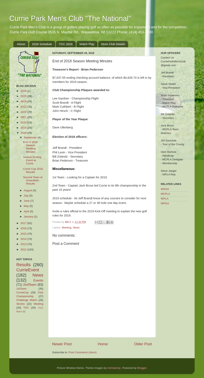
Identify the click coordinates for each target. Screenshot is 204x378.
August (28, 190)
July (26, 195)
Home (21, 44)
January (29, 216)
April (27, 211)
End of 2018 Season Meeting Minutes (30, 147)
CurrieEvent (27, 269)
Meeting (66, 227)
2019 (24, 127)
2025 (24, 96)
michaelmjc (114, 367)
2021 (24, 117)
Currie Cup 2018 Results (33, 170)
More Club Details (113, 44)
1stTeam (21, 288)
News (76, 227)
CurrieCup (22, 292)
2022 (24, 111)
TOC (26, 307)
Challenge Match (26, 300)
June (27, 200)
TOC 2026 (66, 44)
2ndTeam (29, 284)
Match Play (86, 44)
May (26, 205)
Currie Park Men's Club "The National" (70, 18)
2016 (24, 228)
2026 (24, 90)
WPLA (164, 198)
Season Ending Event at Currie (32, 160)
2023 (24, 106)
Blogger (141, 367)
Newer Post (62, 344)
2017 (24, 223)
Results (23, 264)
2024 (24, 101)
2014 (24, 238)
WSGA (165, 189)
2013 (24, 244)
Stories (20, 303)
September (31, 137)
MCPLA (165, 193)
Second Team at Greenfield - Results (32, 180)
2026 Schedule (42, 44)
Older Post (143, 344)
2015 (24, 233)
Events (38, 280)
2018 (24, 132)
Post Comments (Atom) (83, 352)
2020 (24, 122)
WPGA (165, 203)
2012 (24, 249)
